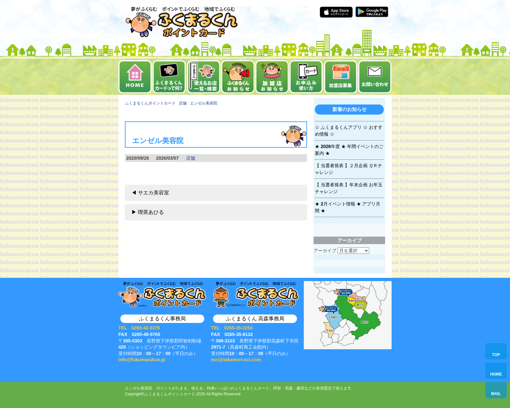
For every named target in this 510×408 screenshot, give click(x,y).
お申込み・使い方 (306, 76)
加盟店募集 (340, 76)
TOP (496, 354)
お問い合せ (375, 76)
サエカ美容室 (153, 192)
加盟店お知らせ (272, 76)
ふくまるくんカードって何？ (169, 76)
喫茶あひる (151, 212)
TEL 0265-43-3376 (139, 327)
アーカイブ (325, 250)
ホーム (135, 76)
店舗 (190, 158)
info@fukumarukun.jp (141, 359)
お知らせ (238, 76)
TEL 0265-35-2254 (231, 327)
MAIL (496, 393)
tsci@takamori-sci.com (236, 359)
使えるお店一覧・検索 (204, 76)
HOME (496, 374)
